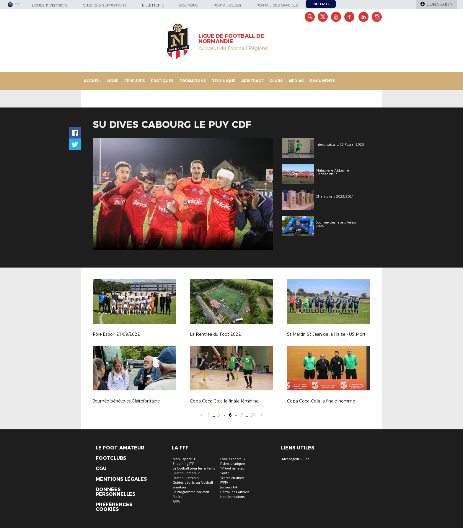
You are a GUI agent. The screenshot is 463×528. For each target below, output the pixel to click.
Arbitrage (252, 81)
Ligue (112, 81)
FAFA (176, 501)
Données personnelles (115, 492)
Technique (223, 81)
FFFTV (224, 483)
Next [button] (262, 195)
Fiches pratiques (233, 464)
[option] (183, 194)
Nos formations (232, 497)
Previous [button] (102, 195)
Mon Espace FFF (185, 459)
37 (253, 415)
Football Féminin (186, 478)
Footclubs (111, 458)
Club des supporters (105, 5)
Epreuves (134, 81)
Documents (322, 81)
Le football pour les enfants (194, 468)
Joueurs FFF (228, 487)
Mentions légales (121, 479)
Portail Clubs (227, 5)
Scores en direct (232, 478)
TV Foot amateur (233, 468)
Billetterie (153, 5)
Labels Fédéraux (232, 459)
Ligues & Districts (50, 5)
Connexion (439, 4)
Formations (193, 81)
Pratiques (162, 81)
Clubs (276, 81)
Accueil (92, 81)
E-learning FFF (183, 464)
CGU (101, 468)
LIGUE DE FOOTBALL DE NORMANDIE (231, 39)
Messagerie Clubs (295, 459)
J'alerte (321, 4)
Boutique (188, 5)
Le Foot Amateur (120, 448)
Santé (224, 473)
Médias (296, 81)
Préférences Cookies (114, 507)
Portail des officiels (277, 5)
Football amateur (186, 473)
